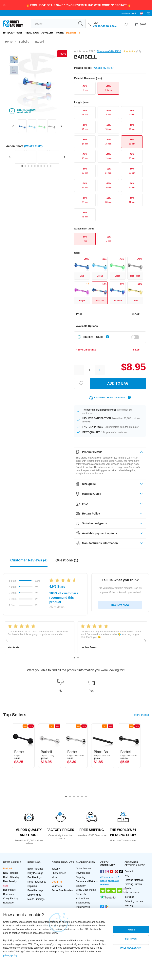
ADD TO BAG (118, 383)
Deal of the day (11, 877)
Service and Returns (87, 881)
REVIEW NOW (120, 604)
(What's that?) (33, 146)
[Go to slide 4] (31, 166)
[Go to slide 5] (35, 166)
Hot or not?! (9, 889)
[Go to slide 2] (25, 166)
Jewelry (47, 32)
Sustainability (83, 902)
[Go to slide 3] (28, 166)
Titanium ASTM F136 (109, 51)
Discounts (8, 894)
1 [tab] (74, 658)
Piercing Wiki (83, 907)
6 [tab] (86, 797)
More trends (141, 714)
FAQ (126, 875)
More (60, 32)
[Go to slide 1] (22, 166)
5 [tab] (82, 797)
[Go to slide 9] (47, 166)
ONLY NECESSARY (131, 947)
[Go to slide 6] (38, 166)
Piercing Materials (133, 880)
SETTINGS (131, 938)
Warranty (81, 885)
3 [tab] (74, 797)
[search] (53, 24)
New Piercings (10, 873)
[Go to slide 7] (41, 166)
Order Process (83, 868)
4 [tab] (78, 797)
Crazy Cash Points (86, 889)
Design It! (73, 32)
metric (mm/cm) (128, 13)
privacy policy (10, 955)
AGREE (131, 929)
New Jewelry (10, 881)
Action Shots (82, 898)
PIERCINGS (32, 32)
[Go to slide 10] (50, 166)
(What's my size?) (103, 67)
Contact (128, 871)
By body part (12, 32)
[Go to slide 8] (44, 166)
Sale (5, 885)
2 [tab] (78, 658)
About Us (81, 894)
